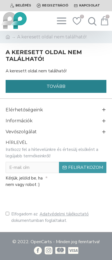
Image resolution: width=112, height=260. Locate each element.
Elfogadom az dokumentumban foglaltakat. (48, 217)
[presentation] (45, 198)
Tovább (56, 86)
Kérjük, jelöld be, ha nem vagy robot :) (24, 181)
